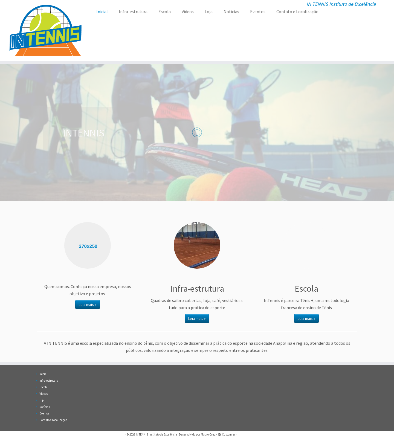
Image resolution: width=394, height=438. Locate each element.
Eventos (257, 11)
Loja (209, 11)
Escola (164, 11)
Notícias (231, 11)
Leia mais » (87, 304)
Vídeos (188, 11)
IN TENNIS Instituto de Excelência (156, 434)
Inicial (102, 11)
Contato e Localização (297, 11)
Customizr (228, 434)
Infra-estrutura (133, 11)
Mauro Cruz (208, 434)
